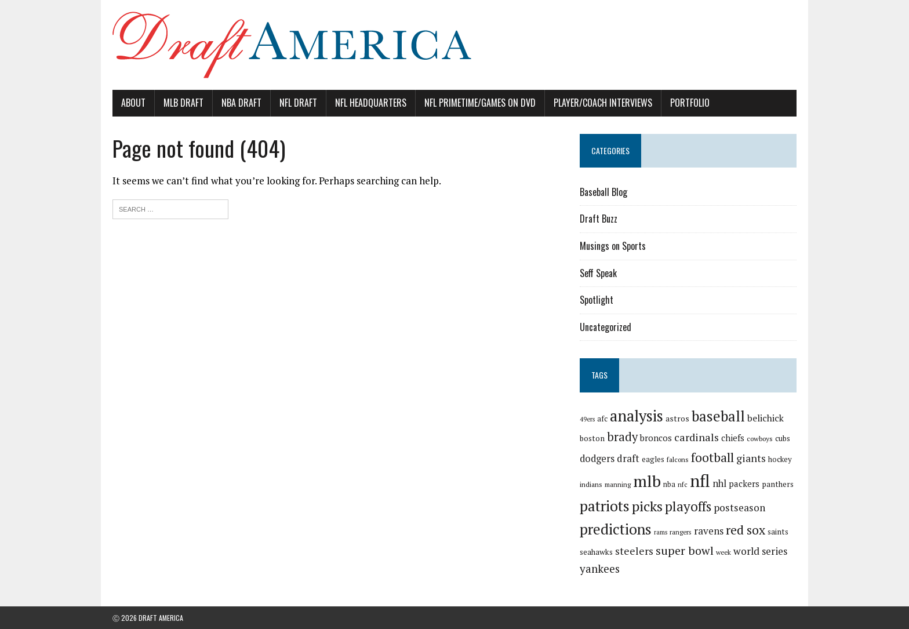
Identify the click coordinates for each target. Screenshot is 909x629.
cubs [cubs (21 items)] (782, 438)
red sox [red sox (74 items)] (745, 529)
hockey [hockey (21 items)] (780, 459)
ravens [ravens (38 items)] (708, 530)
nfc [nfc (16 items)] (683, 484)
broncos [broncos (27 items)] (656, 437)
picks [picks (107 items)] (647, 506)
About (133, 103)
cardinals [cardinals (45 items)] (696, 437)
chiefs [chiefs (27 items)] (732, 437)
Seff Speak (598, 273)
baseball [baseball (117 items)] (718, 416)
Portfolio (690, 103)
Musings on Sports (613, 246)
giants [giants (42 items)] (751, 458)
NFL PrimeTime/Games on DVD (480, 103)
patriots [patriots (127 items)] (605, 505)
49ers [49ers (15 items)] (587, 419)
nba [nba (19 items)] (669, 484)
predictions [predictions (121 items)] (616, 529)
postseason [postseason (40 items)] (739, 507)
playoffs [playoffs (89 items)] (688, 506)
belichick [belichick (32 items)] (765, 418)
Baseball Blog (603, 192)
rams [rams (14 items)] (660, 532)
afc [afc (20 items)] (602, 419)
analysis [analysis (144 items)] (636, 416)
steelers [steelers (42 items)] (634, 551)
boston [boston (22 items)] (592, 438)
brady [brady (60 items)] (622, 437)
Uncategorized (605, 327)
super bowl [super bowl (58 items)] (685, 550)
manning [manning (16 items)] (618, 484)
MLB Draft (183, 103)
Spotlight (596, 300)
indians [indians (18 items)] (591, 484)
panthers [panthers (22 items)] (778, 484)
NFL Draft (298, 103)
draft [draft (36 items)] (628, 458)
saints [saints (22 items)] (778, 531)
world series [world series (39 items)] (760, 551)
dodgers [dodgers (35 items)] (597, 458)
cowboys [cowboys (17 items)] (760, 438)
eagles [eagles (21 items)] (653, 459)
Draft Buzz (598, 219)
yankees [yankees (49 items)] (600, 568)
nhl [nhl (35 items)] (719, 483)
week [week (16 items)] (723, 552)
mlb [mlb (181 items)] (647, 481)
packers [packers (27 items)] (744, 483)
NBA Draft (241, 103)
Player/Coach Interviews (603, 103)
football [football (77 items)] (712, 457)
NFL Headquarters (370, 103)
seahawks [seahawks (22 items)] (596, 552)
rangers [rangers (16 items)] (681, 532)
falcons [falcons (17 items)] (678, 459)
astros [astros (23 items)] (677, 418)
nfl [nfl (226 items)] (700, 481)
